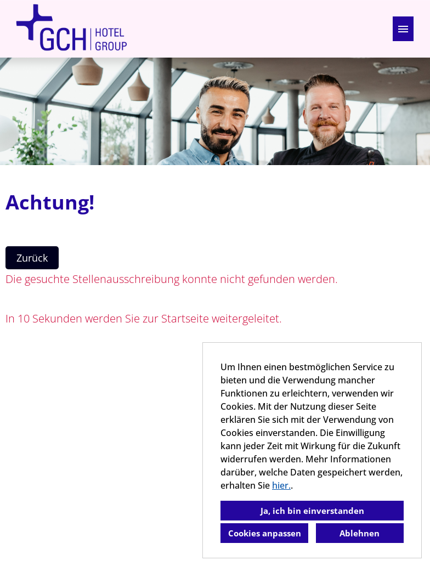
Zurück (32, 257)
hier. (281, 485)
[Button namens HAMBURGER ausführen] (403, 28)
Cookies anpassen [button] (264, 533)
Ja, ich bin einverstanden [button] (312, 510)
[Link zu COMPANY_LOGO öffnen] (71, 29)
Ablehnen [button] (360, 533)
